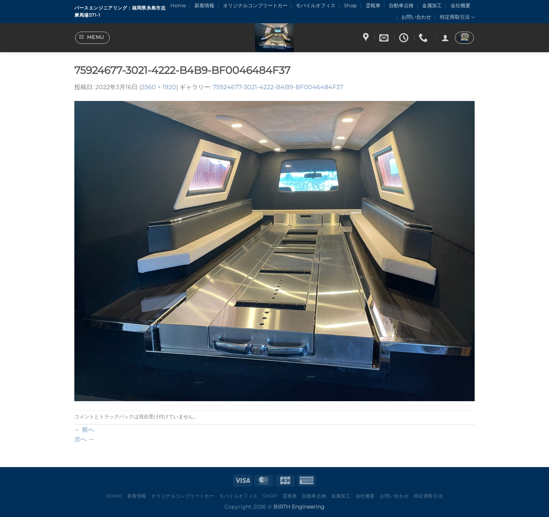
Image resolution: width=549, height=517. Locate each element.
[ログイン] (445, 37)
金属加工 (432, 5)
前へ (84, 429)
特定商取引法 (457, 17)
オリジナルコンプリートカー (255, 5)
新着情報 (204, 5)
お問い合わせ (416, 17)
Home (178, 5)
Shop (350, 5)
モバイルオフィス (316, 5)
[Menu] (92, 38)
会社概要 (460, 5)
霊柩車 (373, 5)
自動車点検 (401, 5)
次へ (84, 439)
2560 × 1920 (158, 87)
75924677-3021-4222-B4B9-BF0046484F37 (278, 87)
